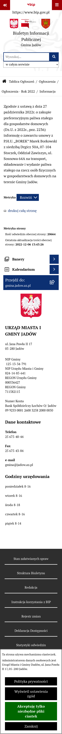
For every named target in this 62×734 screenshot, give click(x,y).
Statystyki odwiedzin (31, 645)
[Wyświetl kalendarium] (54, 269)
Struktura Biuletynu (31, 573)
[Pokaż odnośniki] (5, 5)
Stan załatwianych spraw (31, 559)
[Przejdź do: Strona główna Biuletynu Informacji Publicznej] (4, 81)
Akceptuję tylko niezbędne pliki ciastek (31, 711)
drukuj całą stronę (22, 210)
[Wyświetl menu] (57, 5)
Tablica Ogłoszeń (21, 81)
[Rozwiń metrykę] (28, 197)
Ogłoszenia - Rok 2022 (18, 91)
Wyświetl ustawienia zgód (31, 693)
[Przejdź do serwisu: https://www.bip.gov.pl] (31, 8)
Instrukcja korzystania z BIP (31, 602)
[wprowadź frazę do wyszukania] (26, 56)
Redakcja (31, 587)
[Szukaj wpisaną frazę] (54, 56)
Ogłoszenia (47, 81)
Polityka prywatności (31, 681)
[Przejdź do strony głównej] (31, 34)
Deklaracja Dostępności (31, 631)
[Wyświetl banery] (54, 259)
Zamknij (31, 726)
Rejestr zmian (31, 616)
